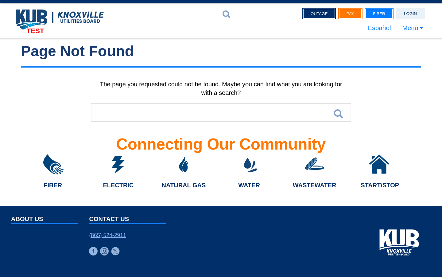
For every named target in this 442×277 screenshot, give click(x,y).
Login (410, 13)
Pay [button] (350, 13)
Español (379, 27)
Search (338, 113)
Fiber (379, 13)
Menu (410, 27)
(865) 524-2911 (107, 235)
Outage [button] (319, 13)
